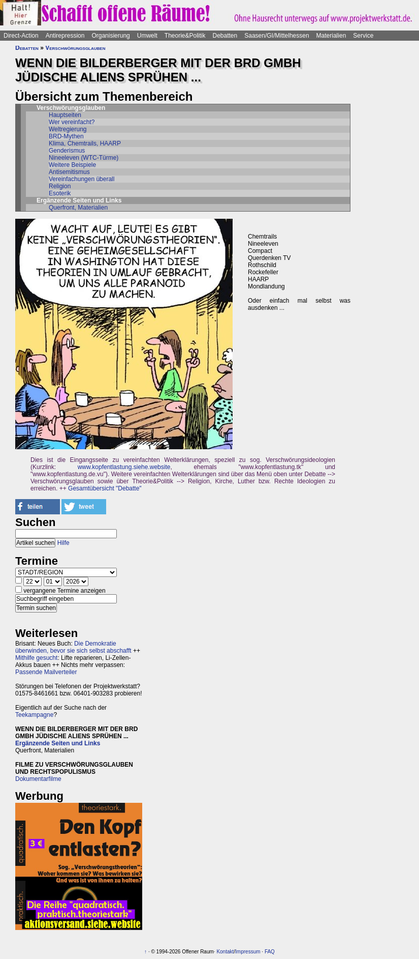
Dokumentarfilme (38, 778)
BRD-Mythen (66, 136)
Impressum (247, 951)
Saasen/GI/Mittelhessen (276, 35)
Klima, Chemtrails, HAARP (85, 143)
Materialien (331, 35)
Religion (60, 186)
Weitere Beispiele (72, 164)
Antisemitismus (69, 172)
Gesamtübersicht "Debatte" (105, 488)
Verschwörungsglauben (75, 47)
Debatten (225, 35)
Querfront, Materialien (78, 207)
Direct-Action (21, 35)
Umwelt (147, 35)
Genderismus (67, 150)
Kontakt (225, 951)
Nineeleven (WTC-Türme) (83, 157)
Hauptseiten (65, 115)
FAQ (270, 951)
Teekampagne (34, 714)
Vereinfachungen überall (81, 179)
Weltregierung (67, 129)
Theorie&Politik (185, 35)
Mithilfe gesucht (36, 657)
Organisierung (110, 35)
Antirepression (65, 35)
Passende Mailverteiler (46, 672)
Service (363, 35)
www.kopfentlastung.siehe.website (124, 467)
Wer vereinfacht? (72, 122)
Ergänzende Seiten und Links (57, 743)
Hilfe (63, 542)
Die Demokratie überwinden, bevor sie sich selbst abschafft (73, 647)
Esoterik (60, 193)
